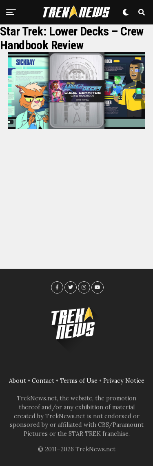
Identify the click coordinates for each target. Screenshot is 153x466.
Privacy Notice (123, 380)
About (17, 380)
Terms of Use (79, 380)
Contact (43, 380)
